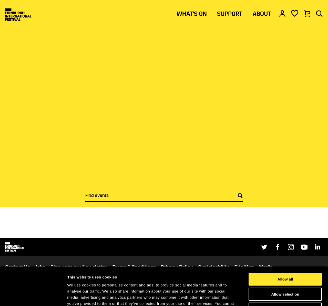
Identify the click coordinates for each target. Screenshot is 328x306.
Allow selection (285, 258)
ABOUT (262, 13)
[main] (164, 119)
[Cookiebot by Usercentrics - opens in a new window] (33, 296)
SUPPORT (229, 13)
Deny (285, 273)
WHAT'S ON (192, 13)
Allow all (285, 243)
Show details (269, 296)
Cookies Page (175, 274)
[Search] (319, 13)
